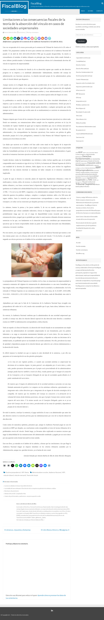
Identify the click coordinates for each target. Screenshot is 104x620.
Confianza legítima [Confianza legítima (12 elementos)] (81, 154)
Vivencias (78, 141)
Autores (90, 11)
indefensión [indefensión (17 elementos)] (89, 165)
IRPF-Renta (25, 472)
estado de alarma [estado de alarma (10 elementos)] (84, 161)
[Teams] (46, 38)
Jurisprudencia (80, 101)
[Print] (8, 38)
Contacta (99, 11)
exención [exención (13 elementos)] (78, 163)
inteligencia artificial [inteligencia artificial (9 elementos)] (80, 168)
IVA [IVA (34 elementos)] (77, 170)
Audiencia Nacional (55, 472)
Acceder (78, 242)
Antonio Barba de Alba (10, 32)
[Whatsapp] (11, 38)
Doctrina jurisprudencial (13, 472)
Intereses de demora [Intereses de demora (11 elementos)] (90, 168)
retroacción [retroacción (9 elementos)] (83, 178)
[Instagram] (25, 38)
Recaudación (79, 130)
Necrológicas (80, 108)
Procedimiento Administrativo (84, 126)
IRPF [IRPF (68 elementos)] (98, 167)
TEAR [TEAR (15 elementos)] (94, 180)
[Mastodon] (39, 38)
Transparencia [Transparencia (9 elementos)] (79, 182)
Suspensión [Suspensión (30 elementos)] (80, 180)
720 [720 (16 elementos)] (77, 152)
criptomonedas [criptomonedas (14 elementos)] (90, 154)
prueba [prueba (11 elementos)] (87, 176)
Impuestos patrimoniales (83, 86)
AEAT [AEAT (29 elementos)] (80, 152)
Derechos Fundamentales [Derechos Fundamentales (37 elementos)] (83, 157)
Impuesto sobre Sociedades (84, 83)
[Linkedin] (14, 38)
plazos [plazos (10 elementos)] (77, 174)
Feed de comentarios (82, 250)
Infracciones (79, 90)
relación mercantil (20, 475)
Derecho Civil (79, 65)
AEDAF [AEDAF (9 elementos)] (84, 152)
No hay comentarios (33, 32)
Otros (77, 115)
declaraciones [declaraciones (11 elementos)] (79, 156)
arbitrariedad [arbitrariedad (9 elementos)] (89, 152)
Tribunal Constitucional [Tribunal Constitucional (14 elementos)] (88, 182)
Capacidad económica (82, 58)
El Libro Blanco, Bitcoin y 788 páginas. (55, 530)
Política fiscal (79, 123)
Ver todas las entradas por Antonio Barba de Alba (30, 520)
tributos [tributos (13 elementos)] (97, 184)
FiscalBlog (36, 3)
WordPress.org (80, 253)
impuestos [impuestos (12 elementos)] (84, 163)
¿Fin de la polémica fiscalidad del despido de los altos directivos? (86, 228)
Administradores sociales (40, 472)
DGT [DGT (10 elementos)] (92, 159)
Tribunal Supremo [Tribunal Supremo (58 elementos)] (85, 184)
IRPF (63, 472)
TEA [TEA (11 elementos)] (87, 180)
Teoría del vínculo (32, 475)
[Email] (4, 38)
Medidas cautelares (81, 105)
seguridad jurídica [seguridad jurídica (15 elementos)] (92, 178)
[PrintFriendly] (49, 38)
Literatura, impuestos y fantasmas (17, 530)
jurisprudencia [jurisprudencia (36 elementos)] (86, 170)
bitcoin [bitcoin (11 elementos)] (96, 152)
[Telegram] (28, 38)
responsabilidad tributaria (83, 134)
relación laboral (9, 475)
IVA (77, 97)
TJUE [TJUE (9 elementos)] (97, 180)
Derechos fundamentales (83, 72)
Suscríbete (81, 41)
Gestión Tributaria (81, 79)
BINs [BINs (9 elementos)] (93, 152)
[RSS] (42, 38)
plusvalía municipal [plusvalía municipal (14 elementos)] (84, 174)
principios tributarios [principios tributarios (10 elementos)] (80, 176)
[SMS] (35, 38)
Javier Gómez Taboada (82, 216)
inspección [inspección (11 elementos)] (96, 165)
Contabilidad (79, 61)
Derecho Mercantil (81, 68)
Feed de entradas (81, 246)
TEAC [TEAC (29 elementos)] (90, 180)
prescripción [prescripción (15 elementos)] (93, 174)
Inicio (83, 11)
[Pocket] (32, 38)
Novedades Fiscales (81, 112)
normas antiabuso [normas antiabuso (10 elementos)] (94, 172)
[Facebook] (21, 38)
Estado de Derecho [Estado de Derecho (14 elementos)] (93, 161)
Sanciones (79, 137)
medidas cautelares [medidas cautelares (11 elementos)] (85, 172)
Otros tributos (80, 119)
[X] (18, 38)
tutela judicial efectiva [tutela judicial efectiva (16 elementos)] (82, 186)
